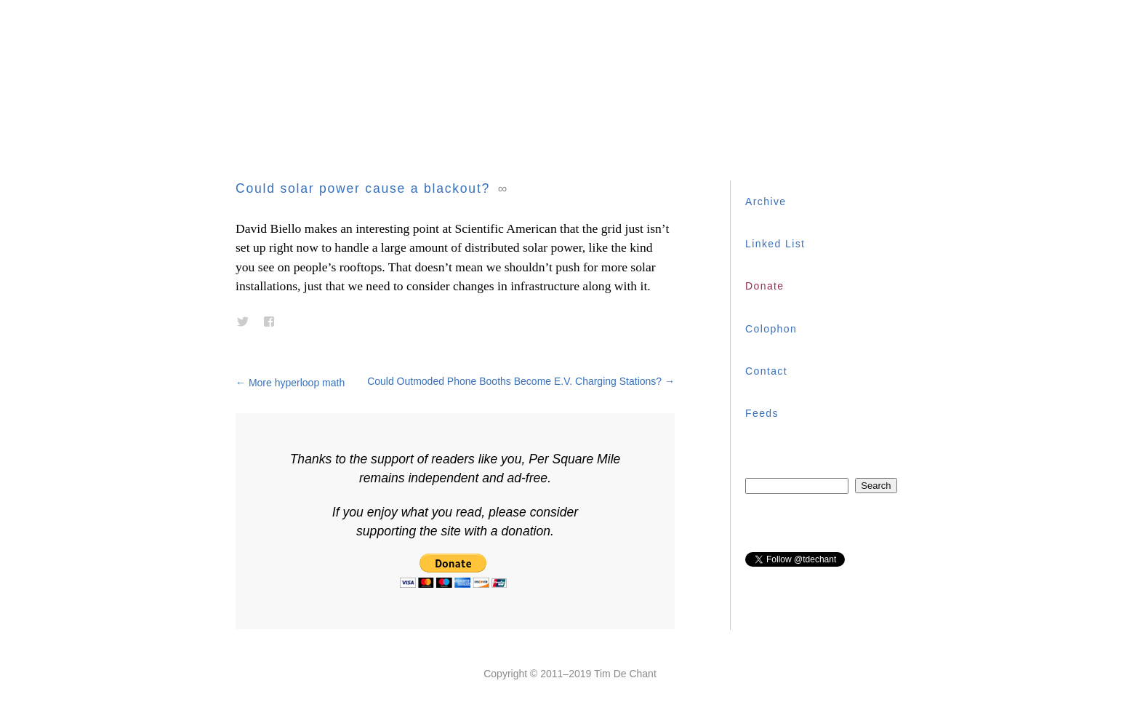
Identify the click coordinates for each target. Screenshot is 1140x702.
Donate (764, 286)
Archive (765, 201)
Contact (766, 371)
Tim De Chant (625, 673)
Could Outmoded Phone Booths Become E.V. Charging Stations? (521, 381)
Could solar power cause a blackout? (363, 188)
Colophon (771, 329)
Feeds (762, 413)
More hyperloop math (290, 382)
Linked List (775, 244)
